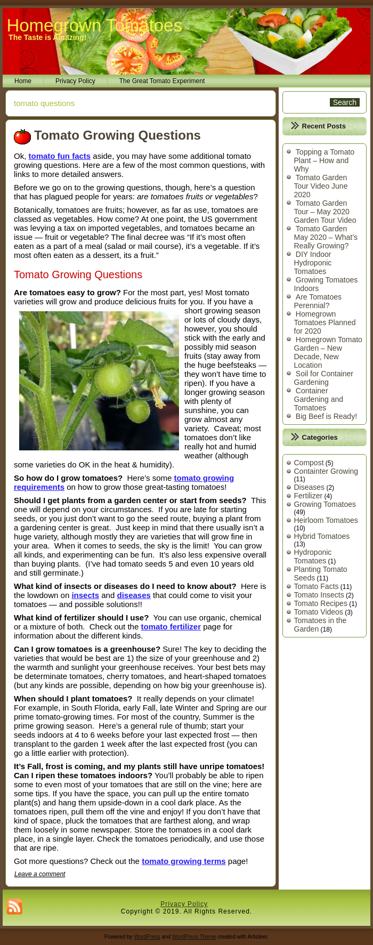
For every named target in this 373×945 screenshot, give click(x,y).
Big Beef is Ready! (326, 416)
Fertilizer (308, 495)
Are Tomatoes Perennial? (318, 301)
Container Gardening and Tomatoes (319, 399)
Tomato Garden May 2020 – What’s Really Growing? (326, 237)
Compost (309, 462)
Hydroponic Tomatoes (313, 556)
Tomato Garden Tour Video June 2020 (321, 186)
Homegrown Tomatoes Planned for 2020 (325, 322)
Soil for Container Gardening (324, 377)
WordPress (147, 937)
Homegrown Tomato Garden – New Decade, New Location (328, 352)
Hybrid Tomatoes (322, 536)
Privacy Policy (75, 81)
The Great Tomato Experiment (162, 81)
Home (22, 81)
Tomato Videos (318, 612)
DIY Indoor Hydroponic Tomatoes (313, 263)
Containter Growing (326, 471)
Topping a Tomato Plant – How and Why (324, 160)
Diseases (309, 487)
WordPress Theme (194, 937)
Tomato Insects (319, 595)
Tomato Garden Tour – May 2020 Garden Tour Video (325, 211)
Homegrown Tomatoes (94, 25)
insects (85, 595)
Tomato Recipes (320, 603)
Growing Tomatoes (325, 504)
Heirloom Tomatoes (326, 520)
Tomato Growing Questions (117, 135)
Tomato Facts (316, 586)
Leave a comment (39, 874)
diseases (133, 595)
